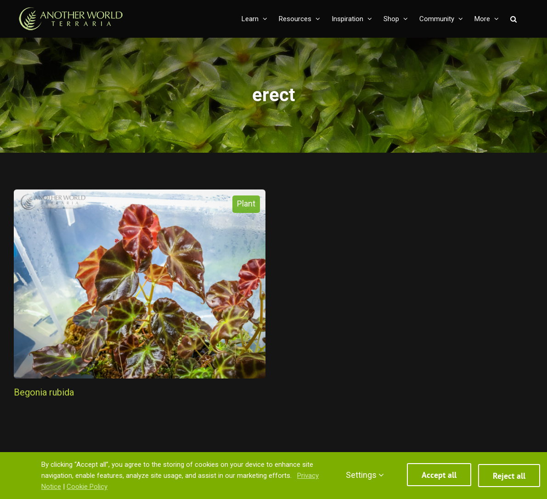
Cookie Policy (87, 486)
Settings (365, 475)
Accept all (439, 475)
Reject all (509, 475)
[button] (513, 19)
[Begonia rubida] (139, 284)
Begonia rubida (44, 392)
